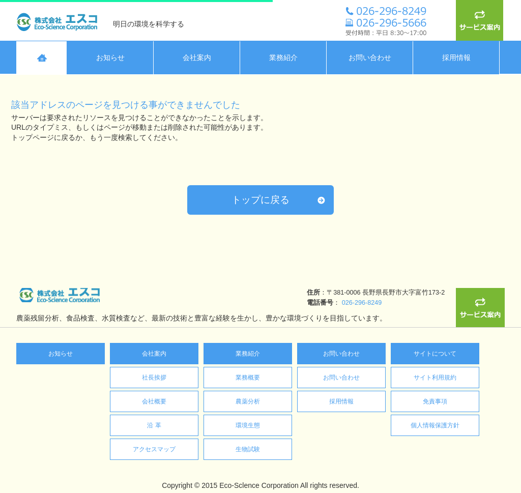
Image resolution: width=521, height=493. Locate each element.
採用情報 (341, 401)
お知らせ (60, 353)
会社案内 (154, 353)
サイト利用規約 (435, 377)
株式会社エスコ (59, 20)
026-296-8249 (165, 302)
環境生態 (248, 425)
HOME (41, 57)
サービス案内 (480, 20)
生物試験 (248, 449)
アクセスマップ (154, 449)
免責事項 (435, 401)
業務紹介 (248, 353)
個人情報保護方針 (435, 425)
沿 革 (154, 425)
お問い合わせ (341, 353)
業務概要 (248, 377)
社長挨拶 (154, 377)
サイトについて (435, 353)
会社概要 (154, 401)
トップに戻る (260, 199)
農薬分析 (248, 401)
